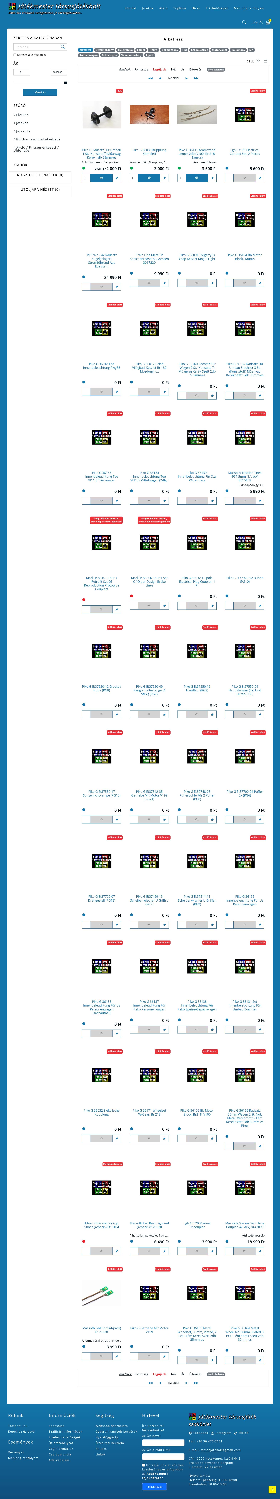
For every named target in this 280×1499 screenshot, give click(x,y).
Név (173, 69)
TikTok (241, 1433)
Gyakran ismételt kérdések (117, 1432)
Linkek (101, 1454)
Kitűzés (101, 1449)
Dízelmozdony (105, 50)
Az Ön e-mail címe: (157, 1450)
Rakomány (238, 50)
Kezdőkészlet (199, 50)
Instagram (223, 1433)
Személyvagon (88, 55)
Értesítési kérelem (110, 1443)
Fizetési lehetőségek (65, 1437)
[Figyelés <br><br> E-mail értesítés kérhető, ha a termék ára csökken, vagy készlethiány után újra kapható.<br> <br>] (244, 178)
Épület (141, 50)
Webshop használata (112, 1426)
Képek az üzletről (21, 1432)
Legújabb (159, 69)
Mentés (40, 92)
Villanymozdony (131, 55)
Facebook (200, 1433)
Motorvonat (219, 50)
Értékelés (195, 69)
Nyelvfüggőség (107, 1437)
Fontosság (141, 69)
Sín (251, 50)
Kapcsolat (56, 1426)
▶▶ (196, 78)
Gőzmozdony (170, 50)
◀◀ (150, 78)
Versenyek (16, 1452)
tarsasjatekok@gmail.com (221, 1450)
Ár (182, 69)
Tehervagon (109, 55)
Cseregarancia (60, 1454)
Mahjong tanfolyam (23, 1458)
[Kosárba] (101, 178)
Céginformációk (61, 1449)
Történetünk (18, 1426)
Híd (184, 50)
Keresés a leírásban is (31, 55)
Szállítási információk (66, 1432)
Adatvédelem (59, 1460)
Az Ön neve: (151, 1436)
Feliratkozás (154, 1487)
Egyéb (149, 55)
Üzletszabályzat (61, 1443)
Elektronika (125, 50)
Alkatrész (85, 50)
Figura (153, 50)
